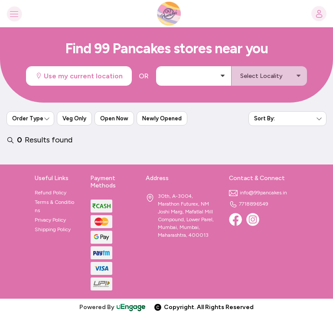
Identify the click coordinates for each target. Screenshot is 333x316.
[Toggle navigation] (14, 13)
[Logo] (166, 14)
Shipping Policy (53, 229)
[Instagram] (252, 219)
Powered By (112, 307)
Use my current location (79, 76)
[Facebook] (235, 219)
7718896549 (248, 204)
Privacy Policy (50, 220)
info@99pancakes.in (258, 193)
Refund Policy (50, 193)
